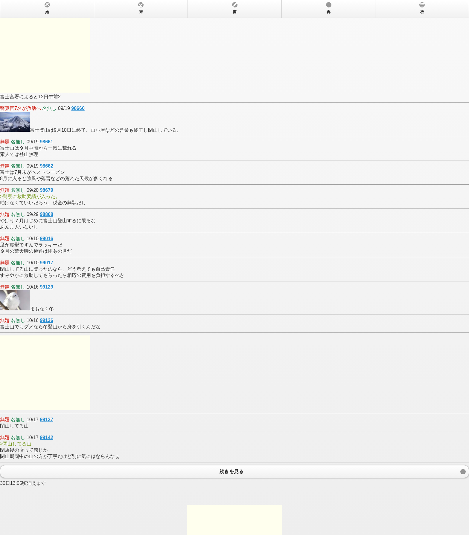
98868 (46, 214)
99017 (46, 262)
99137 (46, 419)
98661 (46, 141)
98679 (46, 190)
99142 (46, 437)
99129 (46, 286)
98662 (46, 165)
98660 (78, 108)
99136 (46, 320)
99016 (46, 238)
